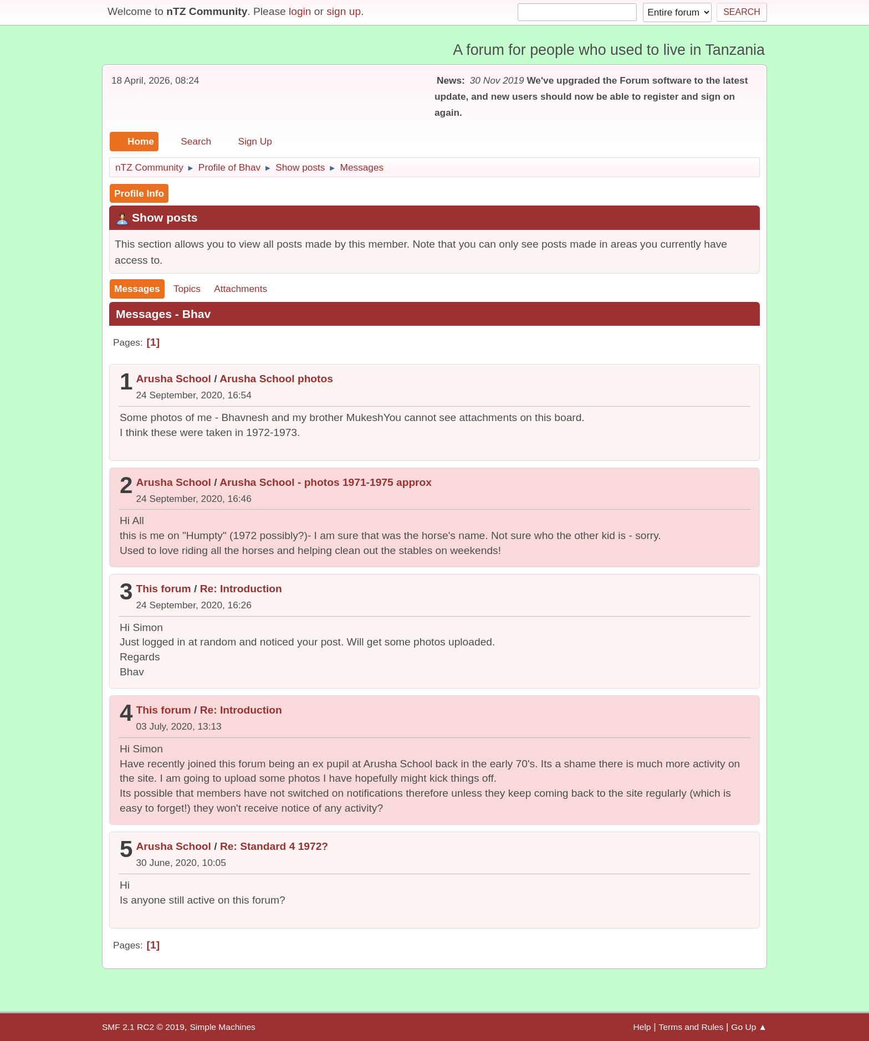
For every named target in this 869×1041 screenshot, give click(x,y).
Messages (137, 288)
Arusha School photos (276, 378)
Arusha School (173, 378)
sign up (343, 11)
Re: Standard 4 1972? (274, 846)
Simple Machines (222, 1027)
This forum (163, 588)
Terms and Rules (691, 1027)
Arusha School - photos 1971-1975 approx (325, 482)
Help (642, 1027)
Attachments (240, 288)
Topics (187, 288)
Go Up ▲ (749, 1027)
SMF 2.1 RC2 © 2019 (143, 1027)
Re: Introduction (241, 588)
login (300, 11)
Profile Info (139, 193)
